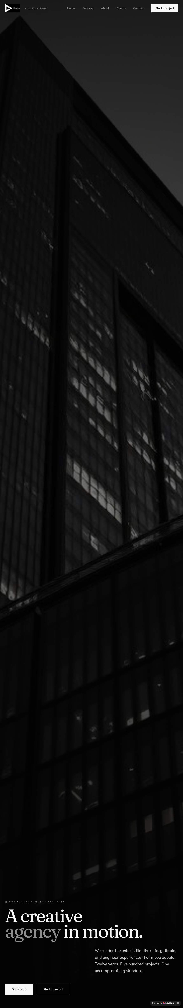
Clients (121, 8)
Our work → (19, 989)
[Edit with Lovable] (162, 1003)
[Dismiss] (178, 1003)
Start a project (164, 8)
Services (88, 8)
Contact (138, 8)
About (105, 8)
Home (71, 8)
